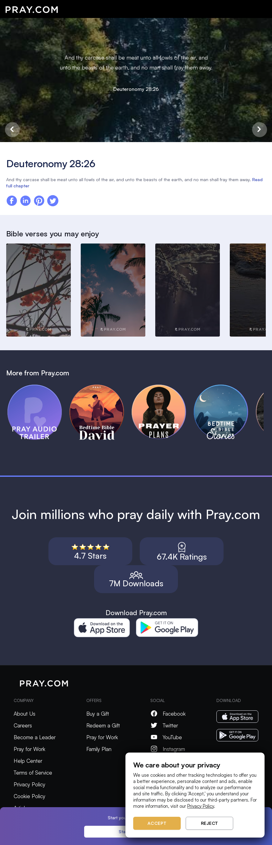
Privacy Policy (29, 784)
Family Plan (98, 749)
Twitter (164, 725)
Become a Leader (35, 737)
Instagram (167, 749)
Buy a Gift (97, 713)
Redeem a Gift (103, 725)
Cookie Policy (29, 796)
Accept (157, 823)
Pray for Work (29, 749)
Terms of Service (33, 772)
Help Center (28, 761)
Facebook (168, 713)
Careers (23, 725)
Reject (209, 823)
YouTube (166, 737)
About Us (24, 713)
